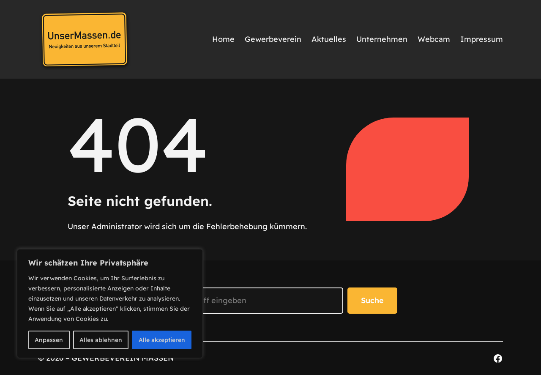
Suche (372, 300)
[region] (110, 303)
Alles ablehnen (100, 340)
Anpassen (49, 340)
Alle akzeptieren (162, 340)
